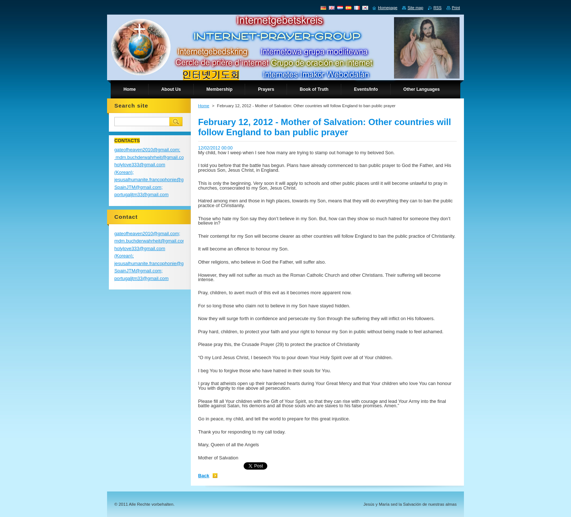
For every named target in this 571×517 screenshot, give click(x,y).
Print (456, 7)
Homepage (387, 7)
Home (203, 106)
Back (203, 475)
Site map (415, 7)
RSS (437, 7)
